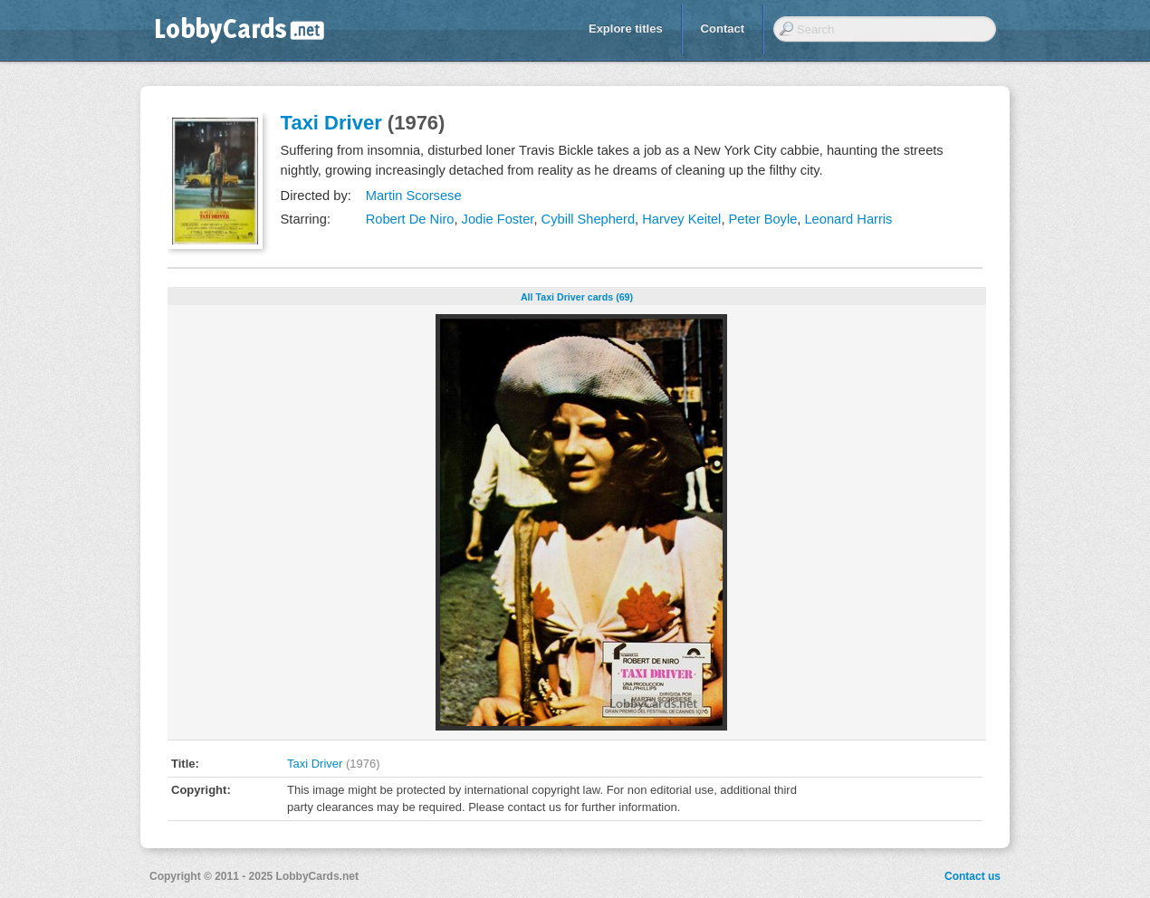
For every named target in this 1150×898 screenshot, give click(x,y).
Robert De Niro (410, 219)
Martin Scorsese (414, 195)
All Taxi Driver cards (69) (577, 296)
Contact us (972, 876)
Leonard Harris (848, 219)
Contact (722, 28)
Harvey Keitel (681, 219)
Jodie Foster (498, 219)
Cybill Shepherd (588, 219)
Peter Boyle (763, 219)
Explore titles (626, 28)
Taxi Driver (331, 122)
